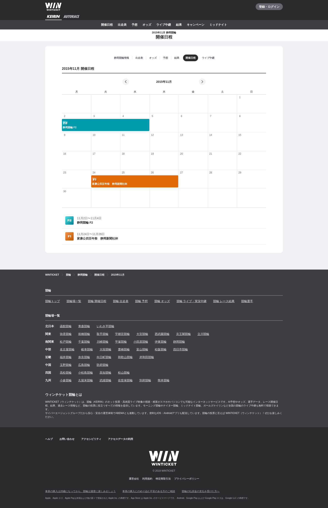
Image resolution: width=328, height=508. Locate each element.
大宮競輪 (142, 334)
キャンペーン (195, 24)
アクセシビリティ (91, 439)
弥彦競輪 (66, 334)
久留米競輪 (85, 380)
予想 (134, 24)
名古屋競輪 (67, 349)
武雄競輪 (105, 380)
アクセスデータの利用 (120, 439)
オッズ (146, 24)
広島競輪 (84, 365)
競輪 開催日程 (97, 301)
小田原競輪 (140, 341)
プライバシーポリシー (186, 478)
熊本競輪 (163, 380)
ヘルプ (49, 439)
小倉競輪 (66, 380)
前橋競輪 (84, 334)
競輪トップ (52, 301)
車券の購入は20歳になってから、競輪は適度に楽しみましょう (80, 491)
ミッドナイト (218, 24)
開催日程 (107, 24)
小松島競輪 (85, 372)
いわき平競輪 (105, 326)
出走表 (122, 24)
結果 (179, 24)
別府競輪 (145, 380)
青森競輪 (84, 326)
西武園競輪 (162, 334)
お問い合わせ (66, 439)
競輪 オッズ (162, 301)
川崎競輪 (102, 341)
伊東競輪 (161, 341)
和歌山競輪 (125, 357)
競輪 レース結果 (223, 301)
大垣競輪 (105, 349)
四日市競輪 (180, 349)
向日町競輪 (104, 357)
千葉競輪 (84, 341)
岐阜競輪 (87, 349)
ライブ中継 (163, 24)
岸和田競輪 (146, 357)
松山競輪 (124, 372)
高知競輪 (105, 372)
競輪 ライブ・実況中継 (192, 301)
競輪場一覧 (74, 301)
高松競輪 (66, 372)
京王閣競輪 (183, 334)
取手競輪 (102, 334)
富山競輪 (142, 349)
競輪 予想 (141, 301)
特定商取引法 (163, 478)
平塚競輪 (121, 341)
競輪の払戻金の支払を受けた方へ (200, 491)
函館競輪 (66, 326)
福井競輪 (66, 357)
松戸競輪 (66, 341)
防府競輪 (102, 365)
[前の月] (125, 81)
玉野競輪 (66, 365)
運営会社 (134, 478)
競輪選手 (247, 301)
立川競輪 (203, 334)
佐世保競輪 (125, 380)
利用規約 (147, 478)
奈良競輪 (84, 357)
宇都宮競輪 (122, 334)
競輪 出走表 (120, 301)
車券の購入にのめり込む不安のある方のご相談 (148, 491)
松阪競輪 (161, 349)
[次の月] (202, 81)
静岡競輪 (179, 341)
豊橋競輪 (124, 349)
